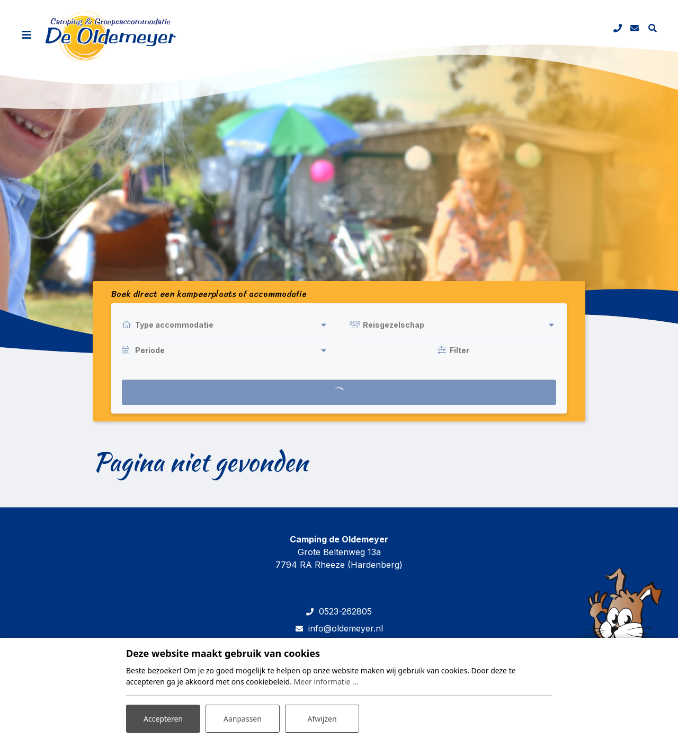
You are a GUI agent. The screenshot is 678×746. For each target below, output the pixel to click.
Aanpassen (243, 719)
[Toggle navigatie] (26, 35)
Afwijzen (321, 719)
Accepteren (163, 719)
